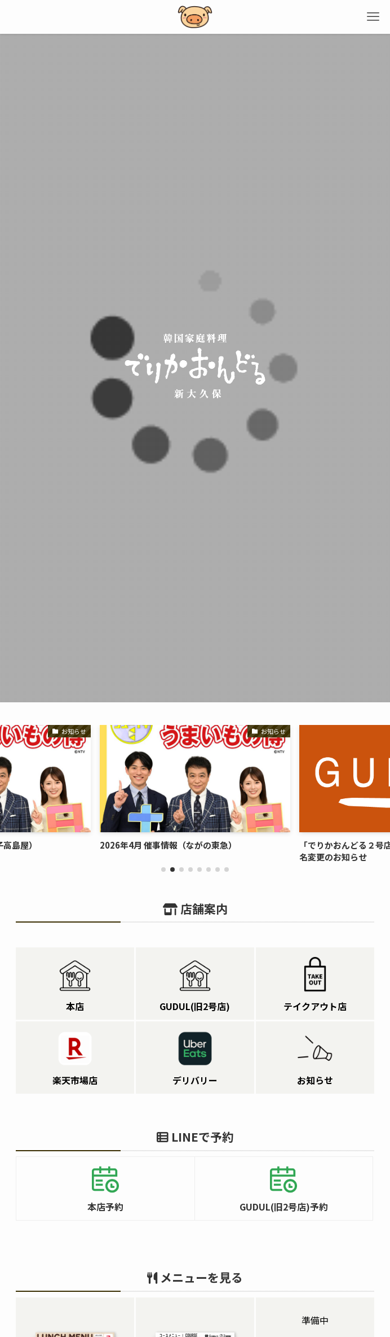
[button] (163, 869)
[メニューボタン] (373, 17)
